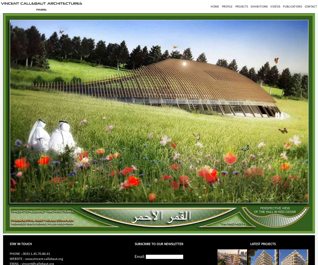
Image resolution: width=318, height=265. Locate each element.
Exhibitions (259, 6)
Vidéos (275, 6)
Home (215, 6)
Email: (140, 256)
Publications (292, 6)
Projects (241, 6)
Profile (227, 6)
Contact (311, 6)
